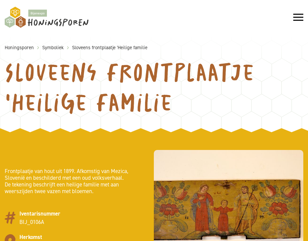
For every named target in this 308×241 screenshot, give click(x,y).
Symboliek (53, 48)
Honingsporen (19, 48)
